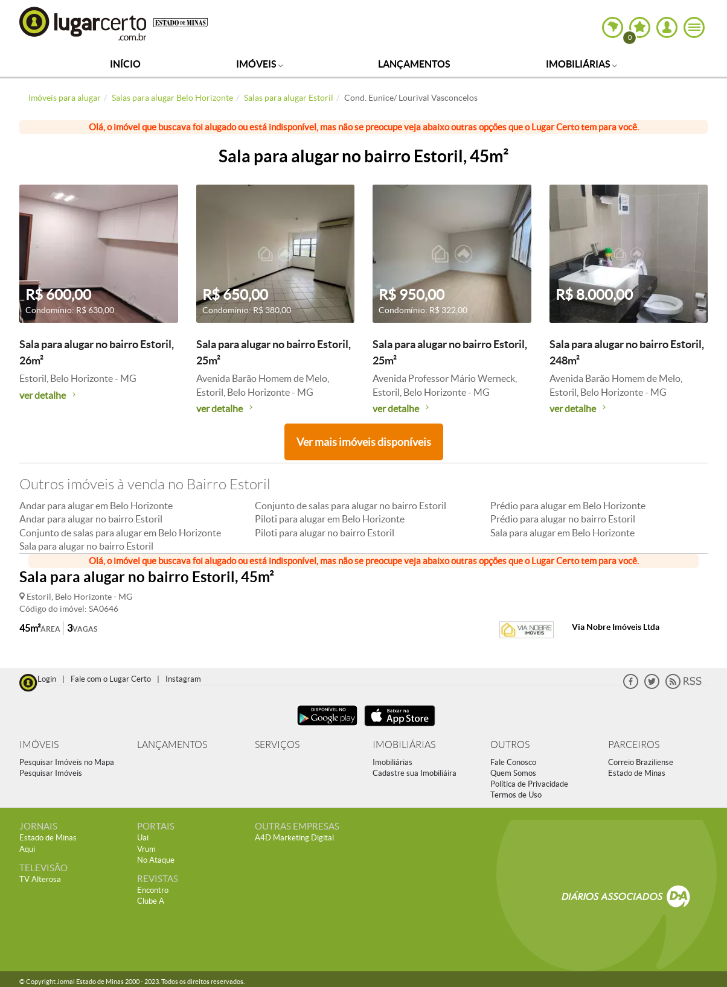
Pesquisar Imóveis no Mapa (66, 762)
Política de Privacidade (529, 784)
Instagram (183, 679)
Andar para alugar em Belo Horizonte (96, 505)
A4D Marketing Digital (294, 837)
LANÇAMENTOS (172, 745)
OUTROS (510, 745)
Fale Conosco (513, 762)
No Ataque (156, 860)
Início (125, 64)
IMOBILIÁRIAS (404, 745)
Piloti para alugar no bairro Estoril (324, 532)
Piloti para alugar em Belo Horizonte (330, 518)
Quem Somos (513, 773)
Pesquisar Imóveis (50, 773)
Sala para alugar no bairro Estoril (86, 546)
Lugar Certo (83, 23)
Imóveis (259, 64)
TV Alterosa (40, 879)
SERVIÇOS (277, 745)
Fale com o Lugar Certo (111, 679)
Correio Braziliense (640, 762)
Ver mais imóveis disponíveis (363, 442)
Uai (143, 837)
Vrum (146, 849)
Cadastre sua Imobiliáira (414, 773)
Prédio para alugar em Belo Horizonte (567, 505)
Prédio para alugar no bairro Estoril (562, 518)
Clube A (150, 901)
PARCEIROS (633, 745)
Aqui (27, 849)
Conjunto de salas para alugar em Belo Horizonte (120, 532)
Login (46, 679)
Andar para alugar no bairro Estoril (90, 518)
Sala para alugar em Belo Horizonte (562, 532)
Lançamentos (414, 64)
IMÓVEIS (39, 745)
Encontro (152, 890)
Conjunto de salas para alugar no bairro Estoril (350, 505)
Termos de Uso (516, 794)
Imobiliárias (581, 64)
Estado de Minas (636, 773)
